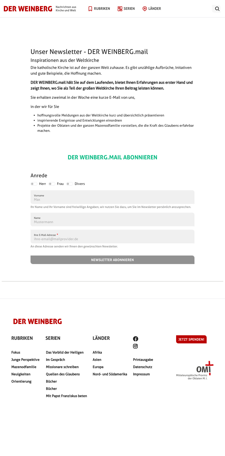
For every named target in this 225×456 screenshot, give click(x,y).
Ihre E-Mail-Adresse (45, 235)
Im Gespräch (55, 360)
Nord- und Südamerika (110, 374)
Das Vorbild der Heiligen (64, 352)
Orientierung (21, 381)
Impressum (141, 374)
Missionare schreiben (62, 367)
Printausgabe (143, 360)
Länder (154, 14)
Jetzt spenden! (191, 339)
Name (37, 217)
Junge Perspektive (25, 360)
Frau (60, 184)
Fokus (15, 352)
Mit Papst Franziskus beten (66, 396)
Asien (97, 360)
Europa (98, 367)
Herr (42, 184)
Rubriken (102, 14)
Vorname (39, 195)
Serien (129, 14)
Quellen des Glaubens (63, 374)
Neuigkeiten (20, 374)
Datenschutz (142, 367)
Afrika (97, 352)
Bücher (51, 381)
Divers (80, 184)
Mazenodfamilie (23, 367)
